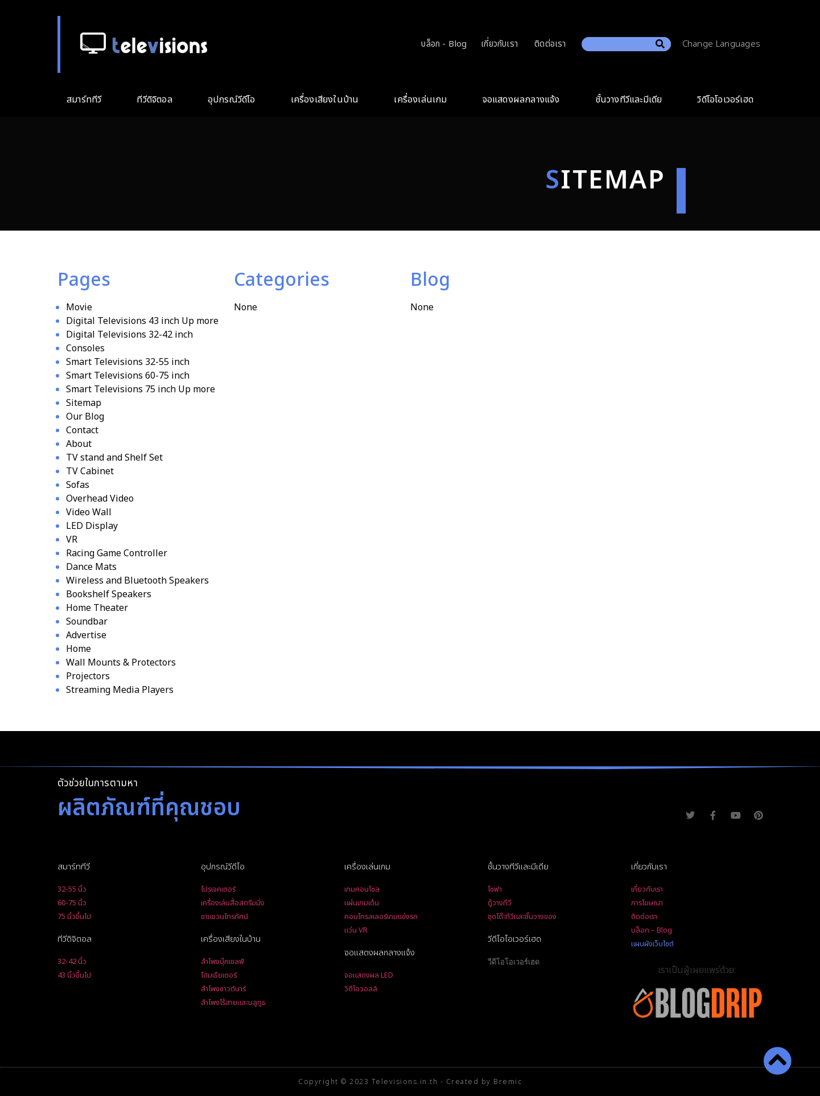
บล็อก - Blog (444, 44)
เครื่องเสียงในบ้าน (328, 99)
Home (78, 649)
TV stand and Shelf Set (114, 458)
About (79, 444)
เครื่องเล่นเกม (423, 99)
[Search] (660, 44)
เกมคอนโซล (362, 889)
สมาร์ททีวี (87, 99)
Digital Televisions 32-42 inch (129, 335)
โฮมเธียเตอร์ (219, 975)
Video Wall (89, 512)
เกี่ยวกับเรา (499, 44)
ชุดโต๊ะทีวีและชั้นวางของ (522, 916)
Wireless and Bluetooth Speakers (137, 581)
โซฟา (495, 889)
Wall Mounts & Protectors (121, 663)
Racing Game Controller (116, 553)
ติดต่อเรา (550, 44)
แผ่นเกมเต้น (361, 903)
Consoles (85, 348)
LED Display (92, 526)
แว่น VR (356, 930)
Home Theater (97, 608)
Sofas (77, 485)
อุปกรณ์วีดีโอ (234, 99)
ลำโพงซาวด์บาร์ (223, 989)
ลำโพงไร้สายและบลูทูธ (233, 1002)
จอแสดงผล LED (368, 975)
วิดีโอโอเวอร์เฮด (725, 99)
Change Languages (724, 44)
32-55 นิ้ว (71, 889)
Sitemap (83, 403)
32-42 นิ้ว (71, 961)
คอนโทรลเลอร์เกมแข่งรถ (381, 916)
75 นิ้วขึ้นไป (74, 916)
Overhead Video (100, 499)
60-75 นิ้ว (71, 903)
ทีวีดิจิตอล (157, 99)
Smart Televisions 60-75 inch (127, 376)
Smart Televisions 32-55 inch (127, 362)
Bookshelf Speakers (108, 594)
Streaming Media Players (120, 690)
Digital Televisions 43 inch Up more (142, 321)
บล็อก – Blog (651, 930)
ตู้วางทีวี (500, 903)
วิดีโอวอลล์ (360, 989)
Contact (82, 430)
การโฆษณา (647, 903)
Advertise (86, 635)
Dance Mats (91, 567)
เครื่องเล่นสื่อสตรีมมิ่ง (233, 903)
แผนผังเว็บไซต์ (652, 944)
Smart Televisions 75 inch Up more (140, 389)
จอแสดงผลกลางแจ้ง (524, 99)
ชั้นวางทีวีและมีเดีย (631, 99)
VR (71, 540)
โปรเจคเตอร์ (218, 889)
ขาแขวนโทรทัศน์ (224, 916)
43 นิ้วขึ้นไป (74, 975)
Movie (79, 307)
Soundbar (87, 622)
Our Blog (85, 417)
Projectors (88, 676)
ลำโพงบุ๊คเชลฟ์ (222, 961)
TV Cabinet (90, 471)
